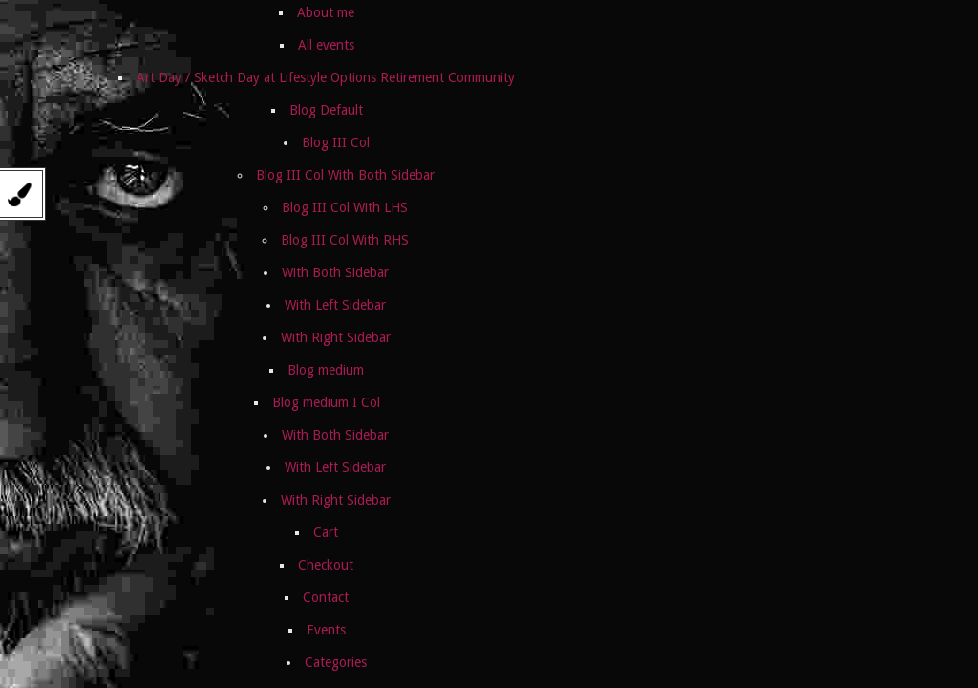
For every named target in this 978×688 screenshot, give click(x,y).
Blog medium (325, 369)
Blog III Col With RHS (345, 239)
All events (326, 45)
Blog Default (326, 110)
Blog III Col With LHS (345, 207)
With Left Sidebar (335, 304)
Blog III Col (336, 142)
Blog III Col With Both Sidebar (345, 175)
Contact (326, 597)
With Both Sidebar (335, 272)
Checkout (325, 564)
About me (325, 12)
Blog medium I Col (326, 402)
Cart (325, 532)
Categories (336, 662)
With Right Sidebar (336, 337)
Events (326, 629)
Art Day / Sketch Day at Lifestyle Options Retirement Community (326, 77)
